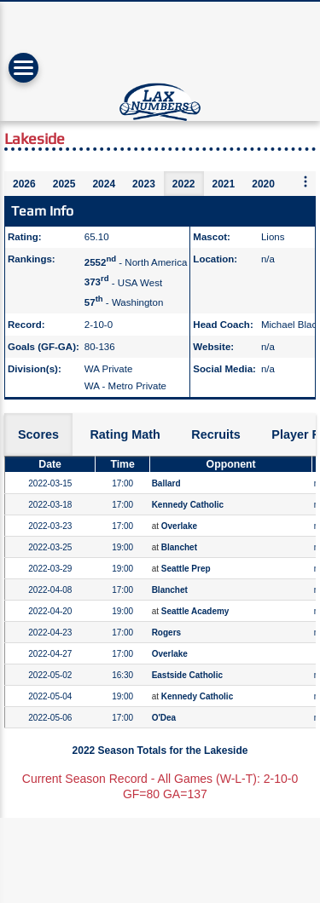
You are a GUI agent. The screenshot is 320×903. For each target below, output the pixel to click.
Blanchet (179, 547)
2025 (64, 184)
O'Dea (164, 717)
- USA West (123, 282)
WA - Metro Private (125, 386)
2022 (183, 184)
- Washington (123, 302)
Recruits (216, 434)
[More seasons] (305, 182)
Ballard (166, 483)
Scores (38, 434)
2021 (224, 184)
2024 (103, 184)
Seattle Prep (186, 568)
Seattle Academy (195, 611)
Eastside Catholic (187, 675)
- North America (136, 262)
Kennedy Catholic (188, 504)
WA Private (108, 369)
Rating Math (125, 434)
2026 (24, 184)
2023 (143, 184)
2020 (263, 184)
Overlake (179, 526)
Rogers (166, 632)
